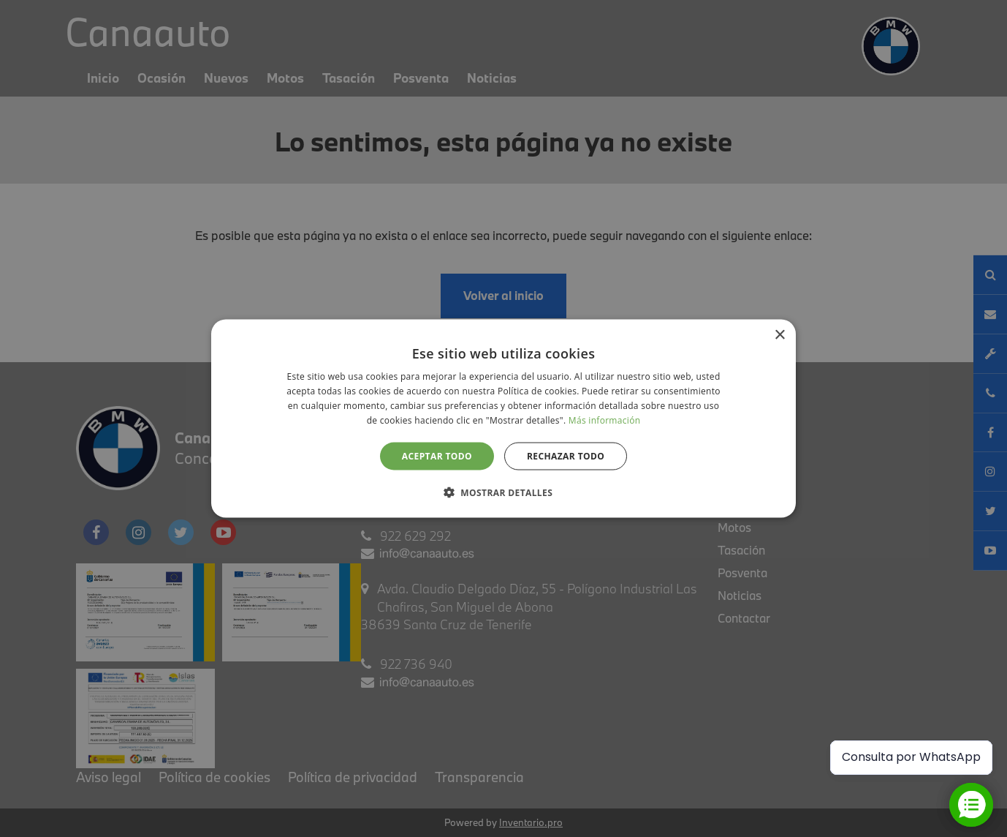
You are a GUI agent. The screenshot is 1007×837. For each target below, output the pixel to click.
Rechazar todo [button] (565, 455)
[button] (503, 491)
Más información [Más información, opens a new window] (604, 419)
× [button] (779, 335)
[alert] (503, 418)
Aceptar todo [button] (437, 455)
